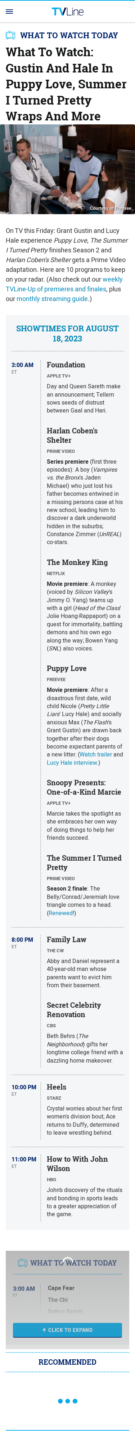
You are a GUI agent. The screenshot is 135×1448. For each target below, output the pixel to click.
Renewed (61, 913)
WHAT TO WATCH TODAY (69, 35)
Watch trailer (96, 754)
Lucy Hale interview (72, 763)
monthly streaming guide (52, 298)
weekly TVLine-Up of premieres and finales (64, 284)
